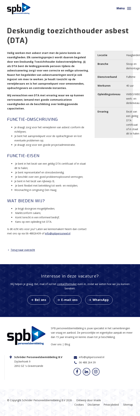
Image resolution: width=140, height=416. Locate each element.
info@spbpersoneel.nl (57, 233)
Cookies (79, 404)
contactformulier (67, 284)
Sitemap (128, 404)
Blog (67, 344)
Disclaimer (94, 404)
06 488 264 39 (87, 362)
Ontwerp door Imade (88, 400)
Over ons (56, 344)
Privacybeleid (111, 404)
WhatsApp (101, 300)
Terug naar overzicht (21, 250)
